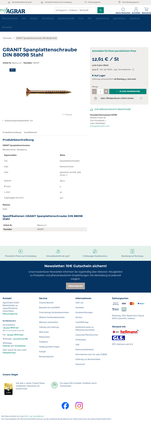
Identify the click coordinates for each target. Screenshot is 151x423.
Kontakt (42, 352)
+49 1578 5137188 (20, 339)
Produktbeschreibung (12, 134)
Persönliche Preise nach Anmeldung (58, 2)
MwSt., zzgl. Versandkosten (34, 416)
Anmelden (133, 13)
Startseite (7, 40)
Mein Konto (44, 332)
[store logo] (15, 10)
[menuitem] (10, 20)
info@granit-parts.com (99, 128)
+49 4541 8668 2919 (14, 335)
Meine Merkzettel (120, 13)
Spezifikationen (30, 134)
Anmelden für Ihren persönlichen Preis (114, 53)
